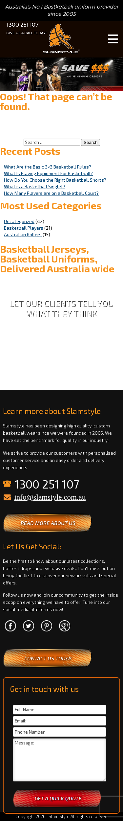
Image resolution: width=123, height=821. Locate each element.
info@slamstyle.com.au (50, 497)
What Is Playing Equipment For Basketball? (48, 173)
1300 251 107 (23, 25)
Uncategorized (19, 221)
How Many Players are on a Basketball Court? (51, 193)
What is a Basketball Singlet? (34, 186)
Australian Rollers (23, 234)
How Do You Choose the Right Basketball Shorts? (55, 180)
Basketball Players (23, 228)
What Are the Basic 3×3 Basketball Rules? (47, 167)
